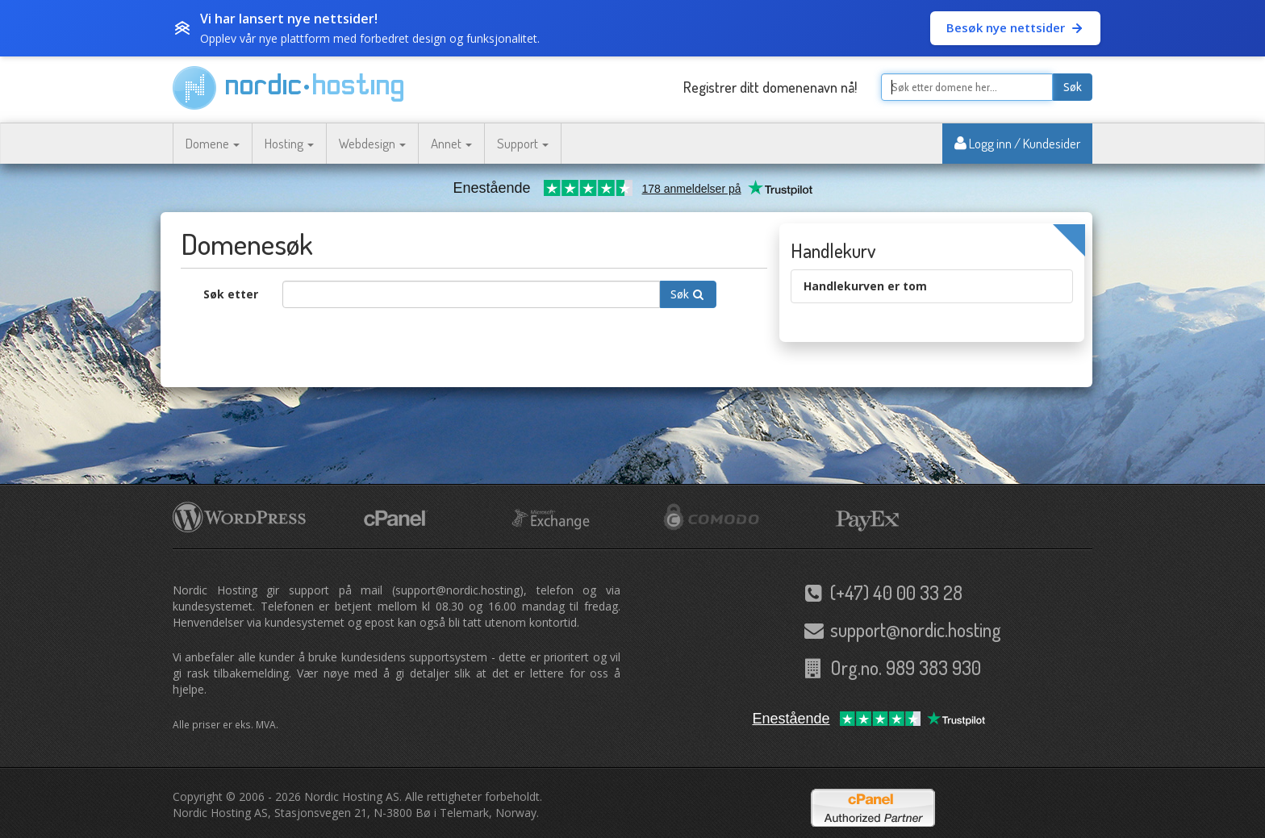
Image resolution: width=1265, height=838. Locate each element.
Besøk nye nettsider (1015, 27)
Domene (213, 143)
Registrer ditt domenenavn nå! (770, 87)
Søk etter (230, 294)
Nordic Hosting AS (351, 796)
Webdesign (372, 143)
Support (523, 143)
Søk (1072, 87)
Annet (451, 143)
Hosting (289, 143)
